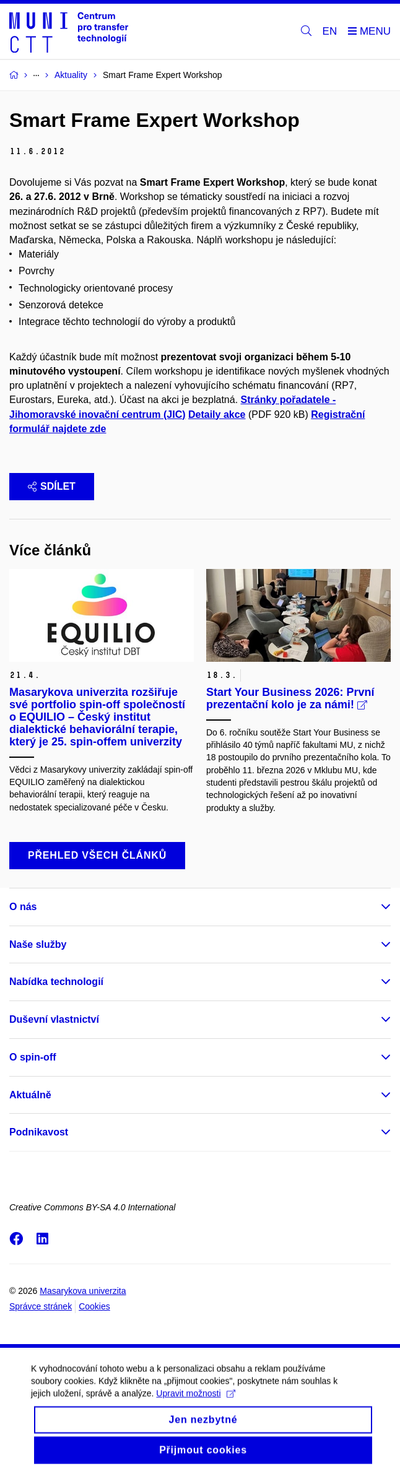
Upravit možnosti (195, 1402)
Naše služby (37, 944)
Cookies (94, 1306)
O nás (23, 906)
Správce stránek (40, 1306)
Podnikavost (38, 1132)
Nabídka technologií (56, 981)
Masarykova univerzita (83, 1291)
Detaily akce (217, 414)
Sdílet (52, 486)
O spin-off (32, 1057)
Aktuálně (30, 1095)
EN (330, 31)
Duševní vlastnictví (54, 1019)
